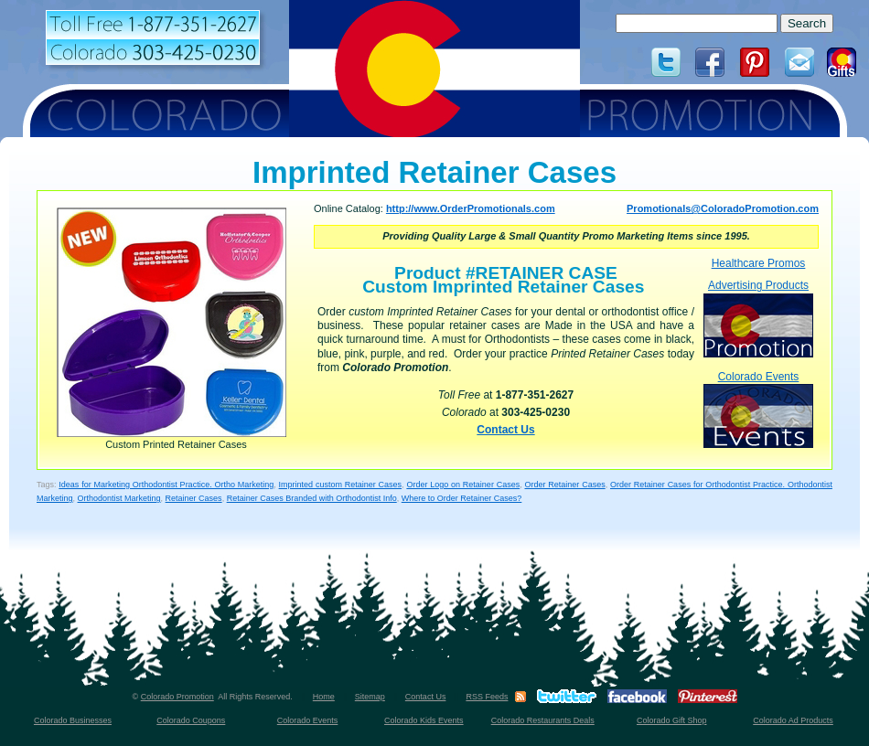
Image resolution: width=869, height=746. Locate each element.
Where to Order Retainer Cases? (462, 498)
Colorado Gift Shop (672, 720)
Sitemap (370, 696)
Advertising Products (758, 318)
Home (324, 696)
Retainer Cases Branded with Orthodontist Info (312, 498)
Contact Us (505, 429)
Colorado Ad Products (793, 720)
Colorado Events (758, 409)
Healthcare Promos (759, 263)
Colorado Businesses (73, 720)
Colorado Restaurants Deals (543, 720)
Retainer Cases (194, 498)
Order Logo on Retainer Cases (463, 484)
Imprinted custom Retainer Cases (340, 484)
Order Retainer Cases (565, 484)
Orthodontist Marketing (119, 498)
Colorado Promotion (177, 696)
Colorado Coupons (190, 720)
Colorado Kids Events (424, 720)
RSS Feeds (487, 696)
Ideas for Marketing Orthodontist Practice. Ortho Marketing (166, 484)
